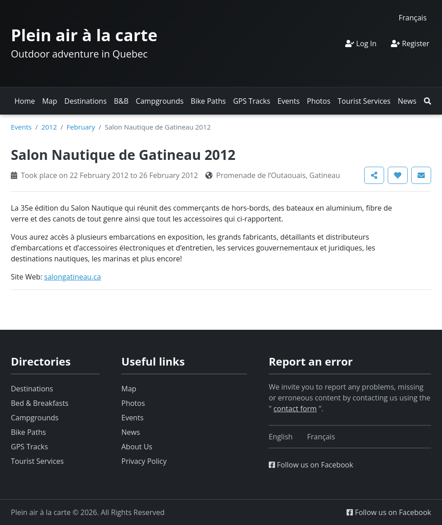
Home (24, 101)
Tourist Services (363, 101)
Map (49, 101)
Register (410, 43)
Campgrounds (159, 101)
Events (288, 101)
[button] (427, 101)
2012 (49, 126)
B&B (121, 101)
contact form (295, 409)
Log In (360, 43)
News (407, 101)
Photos (318, 101)
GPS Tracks (251, 101)
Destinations (85, 101)
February (81, 126)
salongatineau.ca (72, 277)
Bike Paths (208, 101)
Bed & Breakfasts (39, 403)
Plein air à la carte (84, 35)
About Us (136, 447)
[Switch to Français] (412, 17)
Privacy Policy (143, 461)
